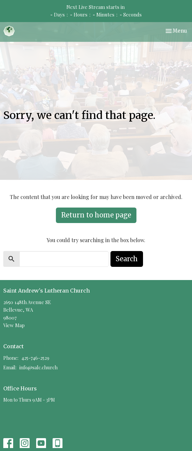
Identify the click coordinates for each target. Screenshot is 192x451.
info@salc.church (38, 367)
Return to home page (96, 215)
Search (127, 259)
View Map (14, 325)
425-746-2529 (35, 357)
